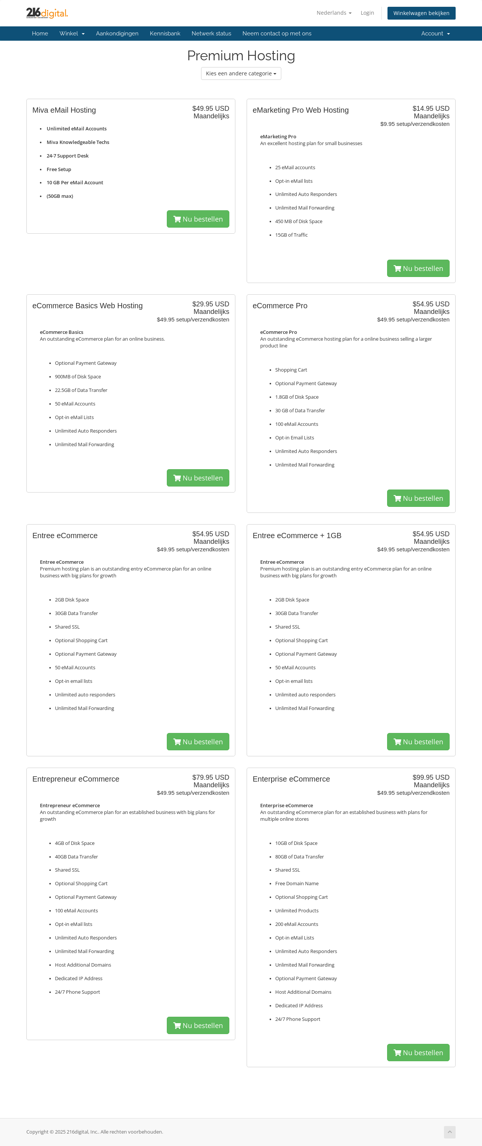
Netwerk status (211, 33)
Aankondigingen (117, 33)
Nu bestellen (198, 218)
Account (435, 33)
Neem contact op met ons (277, 33)
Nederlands (334, 12)
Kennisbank (165, 33)
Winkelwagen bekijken (422, 13)
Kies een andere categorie (241, 73)
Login (367, 12)
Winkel (72, 33)
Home (40, 33)
